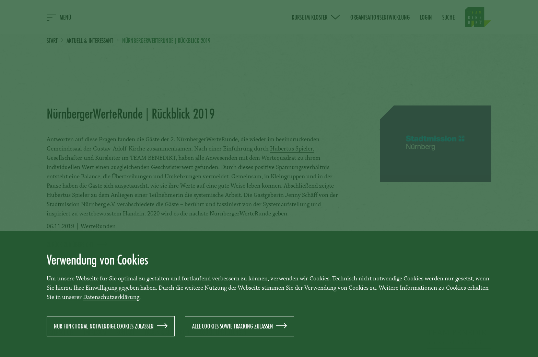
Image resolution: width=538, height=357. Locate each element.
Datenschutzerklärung (111, 297)
